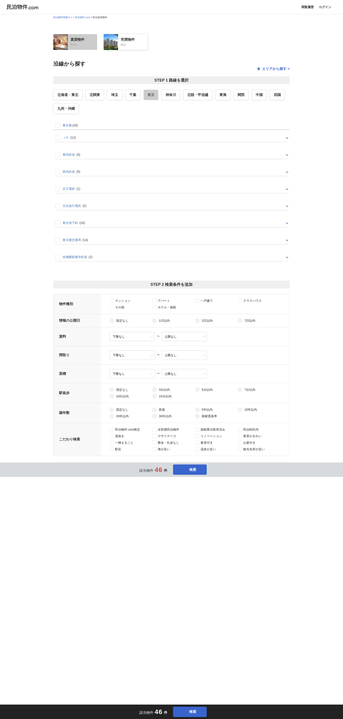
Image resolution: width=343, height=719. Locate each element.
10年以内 (250, 409)
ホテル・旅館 (167, 307)
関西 (241, 95)
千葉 (132, 95)
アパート (164, 300)
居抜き (119, 436)
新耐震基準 (209, 416)
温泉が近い (208, 449)
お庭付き (249, 442)
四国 (277, 95)
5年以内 (207, 409)
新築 (162, 409)
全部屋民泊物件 (168, 429)
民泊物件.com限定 (127, 429)
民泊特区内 (251, 429)
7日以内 (249, 320)
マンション (122, 300)
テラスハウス (252, 300)
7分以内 (249, 389)
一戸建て (207, 300)
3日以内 (207, 320)
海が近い (164, 449)
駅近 (118, 449)
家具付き (207, 442)
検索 (190, 469)
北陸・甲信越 (197, 95)
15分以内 (165, 396)
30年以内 (165, 416)
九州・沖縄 (66, 108)
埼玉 (114, 95)
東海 (222, 95)
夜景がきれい (252, 436)
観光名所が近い (254, 449)
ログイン (325, 7)
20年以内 (122, 416)
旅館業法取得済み (213, 429)
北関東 (94, 95)
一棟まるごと (124, 442)
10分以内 (122, 396)
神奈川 (171, 95)
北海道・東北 (67, 95)
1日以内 (164, 320)
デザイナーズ (167, 436)
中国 (259, 95)
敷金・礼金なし (168, 442)
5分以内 (207, 389)
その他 (119, 307)
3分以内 (164, 389)
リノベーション (211, 436)
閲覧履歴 (307, 7)
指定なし (122, 320)
